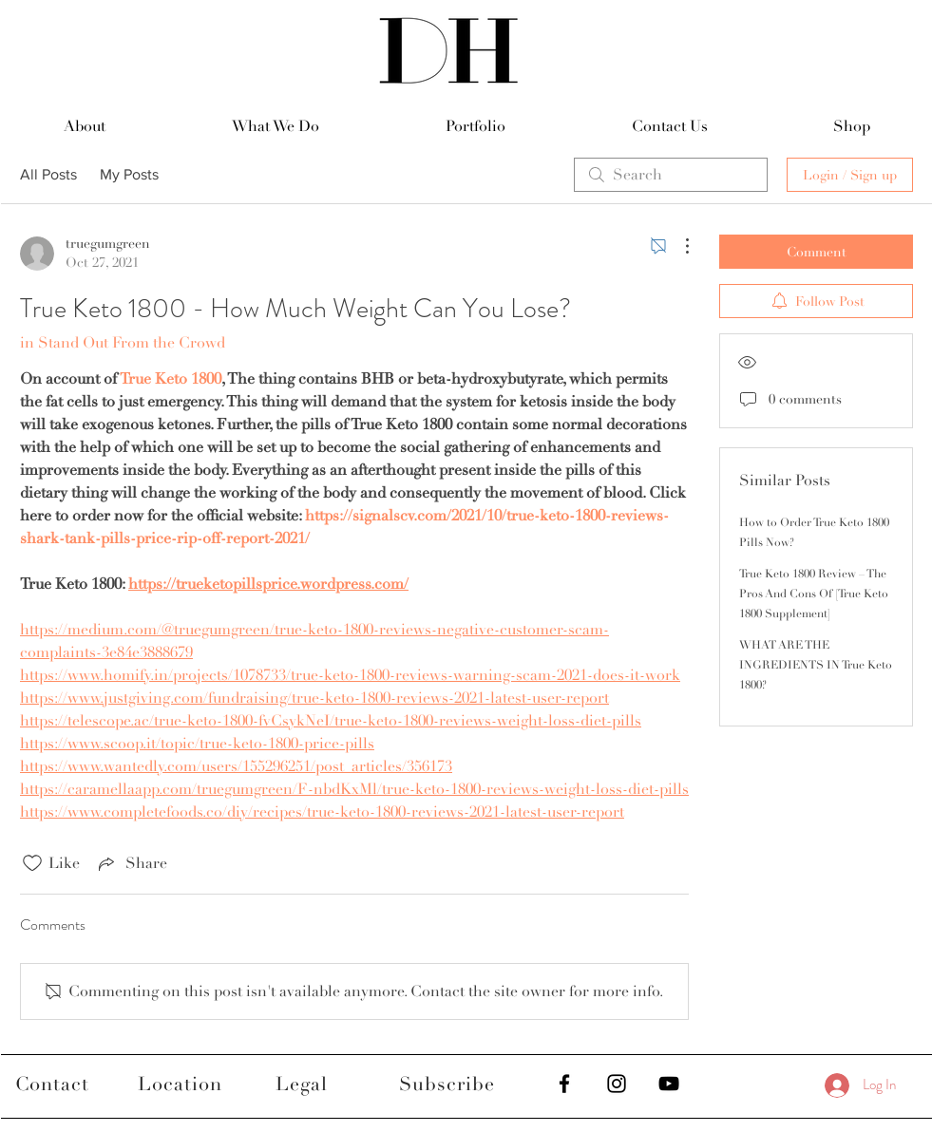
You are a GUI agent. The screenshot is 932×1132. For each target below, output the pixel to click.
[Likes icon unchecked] (32, 863)
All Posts (48, 174)
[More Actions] (677, 246)
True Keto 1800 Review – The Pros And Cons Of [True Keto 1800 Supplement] (813, 594)
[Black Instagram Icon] (616, 1083)
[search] (671, 175)
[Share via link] (131, 863)
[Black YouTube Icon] (668, 1083)
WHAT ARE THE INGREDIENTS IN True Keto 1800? (815, 665)
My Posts (129, 174)
